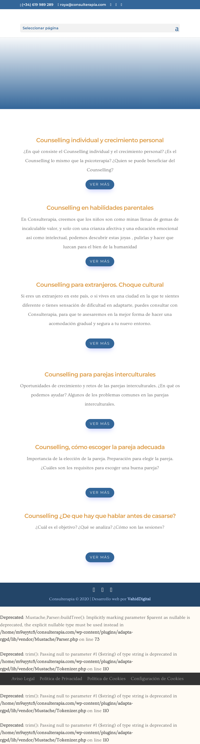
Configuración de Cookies (157, 678)
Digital (139, 599)
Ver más (100, 184)
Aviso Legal (23, 678)
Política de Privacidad (61, 678)
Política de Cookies (106, 678)
